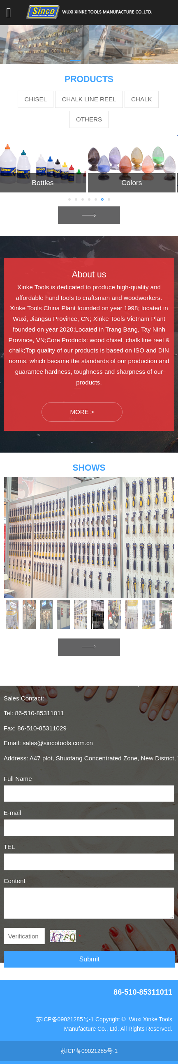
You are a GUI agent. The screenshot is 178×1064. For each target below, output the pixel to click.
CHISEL (35, 99)
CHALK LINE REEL (89, 99)
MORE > (82, 411)
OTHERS (89, 119)
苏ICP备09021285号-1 (65, 1019)
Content (14, 880)
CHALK (141, 99)
